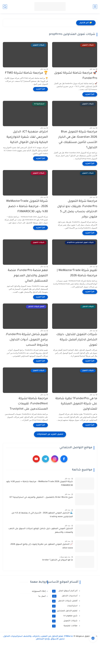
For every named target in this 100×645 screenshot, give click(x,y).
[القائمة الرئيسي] (95, 6)
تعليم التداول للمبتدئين (65, 611)
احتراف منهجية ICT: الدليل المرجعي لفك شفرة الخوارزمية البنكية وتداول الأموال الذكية (27, 137)
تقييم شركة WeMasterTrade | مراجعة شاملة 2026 (77, 273)
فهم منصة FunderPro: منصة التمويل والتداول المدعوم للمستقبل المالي (28, 276)
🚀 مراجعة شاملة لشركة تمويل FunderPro (75, 75)
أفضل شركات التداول (65, 601)
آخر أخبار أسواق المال (65, 591)
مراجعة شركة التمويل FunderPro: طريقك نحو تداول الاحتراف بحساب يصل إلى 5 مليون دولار (77, 209)
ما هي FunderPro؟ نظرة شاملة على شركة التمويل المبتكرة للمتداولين (76, 404)
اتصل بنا (42, 596)
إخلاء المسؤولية (39, 591)
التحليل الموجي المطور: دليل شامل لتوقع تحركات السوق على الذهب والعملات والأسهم (40, 531)
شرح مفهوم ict (65, 616)
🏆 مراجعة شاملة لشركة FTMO (26, 73)
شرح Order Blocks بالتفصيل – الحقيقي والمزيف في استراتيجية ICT (41, 497)
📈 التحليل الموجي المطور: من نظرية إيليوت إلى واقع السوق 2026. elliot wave (41, 546)
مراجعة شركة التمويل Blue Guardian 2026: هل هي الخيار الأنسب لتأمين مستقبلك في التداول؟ (77, 139)
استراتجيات (65, 606)
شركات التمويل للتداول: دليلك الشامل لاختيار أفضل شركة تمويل (76, 340)
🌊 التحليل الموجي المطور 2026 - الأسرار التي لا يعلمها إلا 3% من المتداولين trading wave (42, 515)
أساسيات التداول (65, 596)
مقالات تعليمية (65, 626)
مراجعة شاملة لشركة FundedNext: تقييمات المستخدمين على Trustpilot (29, 404)
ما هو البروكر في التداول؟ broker (57, 560)
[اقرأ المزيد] (89, 94)
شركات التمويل (65, 621)
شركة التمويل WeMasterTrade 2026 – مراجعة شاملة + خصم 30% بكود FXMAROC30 (27, 206)
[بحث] (5, 6)
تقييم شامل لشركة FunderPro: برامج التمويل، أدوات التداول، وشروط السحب (27, 340)
